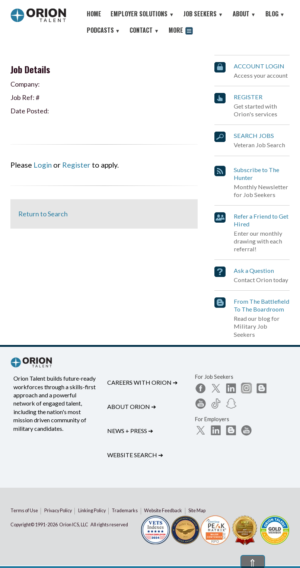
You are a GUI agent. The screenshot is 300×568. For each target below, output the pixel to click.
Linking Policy (92, 510)
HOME (94, 13)
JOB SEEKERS (203, 13)
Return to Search (43, 214)
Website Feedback (163, 510)
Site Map (196, 510)
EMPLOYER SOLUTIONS (142, 13)
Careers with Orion (142, 382)
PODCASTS (103, 30)
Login (42, 164)
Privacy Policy (58, 510)
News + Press (130, 430)
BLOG (275, 13)
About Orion (131, 406)
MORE (181, 31)
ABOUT (244, 13)
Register (76, 164)
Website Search (135, 454)
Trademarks (125, 510)
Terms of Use (24, 510)
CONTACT (144, 30)
